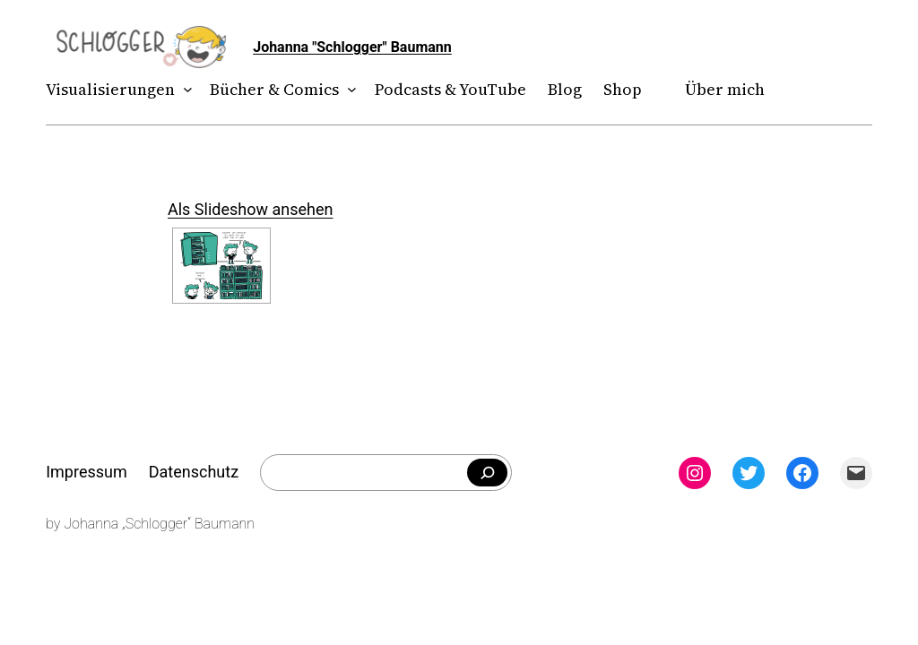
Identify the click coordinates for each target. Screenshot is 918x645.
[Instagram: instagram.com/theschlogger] (695, 473)
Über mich (725, 89)
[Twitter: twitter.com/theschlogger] (748, 473)
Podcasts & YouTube (450, 89)
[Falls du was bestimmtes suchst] (487, 473)
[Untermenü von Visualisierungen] (184, 90)
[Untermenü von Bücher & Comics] (348, 90)
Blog (565, 89)
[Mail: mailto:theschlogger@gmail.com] (856, 473)
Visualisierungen (110, 89)
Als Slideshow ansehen (250, 209)
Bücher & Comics (274, 89)
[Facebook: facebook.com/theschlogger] (802, 473)
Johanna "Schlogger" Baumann (352, 47)
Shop (622, 89)
